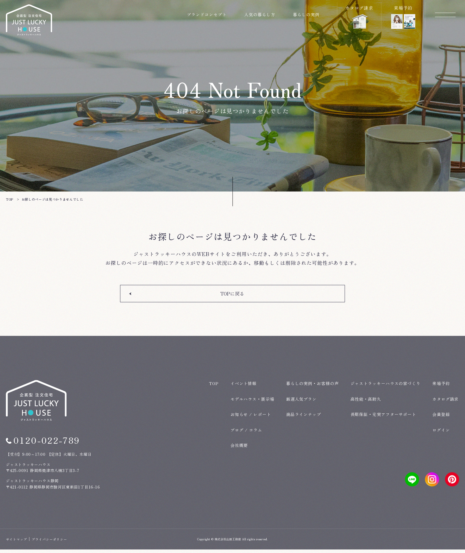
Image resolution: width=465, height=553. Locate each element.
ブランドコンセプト (207, 14)
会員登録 (441, 418)
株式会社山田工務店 (228, 542)
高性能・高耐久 (366, 402)
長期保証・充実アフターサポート (383, 418)
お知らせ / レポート (250, 418)
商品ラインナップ (303, 418)
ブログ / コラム (246, 433)
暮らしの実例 (306, 14)
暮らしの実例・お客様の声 (312, 387)
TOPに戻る (232, 300)
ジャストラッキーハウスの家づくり (386, 387)
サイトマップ (16, 542)
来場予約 (441, 387)
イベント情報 (243, 387)
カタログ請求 (445, 402)
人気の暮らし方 (259, 14)
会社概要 (239, 449)
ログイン (441, 433)
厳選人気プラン (301, 402)
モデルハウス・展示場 (252, 402)
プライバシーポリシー (49, 542)
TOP (214, 387)
